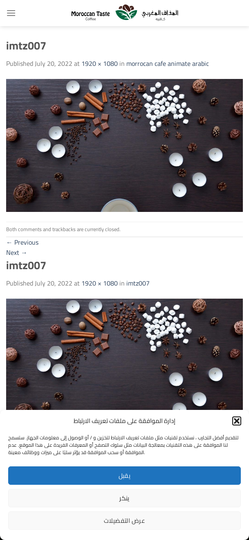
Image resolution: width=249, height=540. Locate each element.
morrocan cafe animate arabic (167, 63)
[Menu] (11, 13)
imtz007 (138, 283)
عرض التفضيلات (124, 520)
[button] (237, 421)
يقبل (125, 476)
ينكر (124, 498)
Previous (22, 242)
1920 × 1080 (99, 63)
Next (16, 252)
